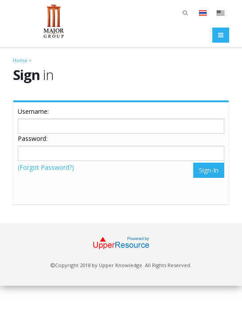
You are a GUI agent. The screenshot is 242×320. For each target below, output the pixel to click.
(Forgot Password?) (46, 167)
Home (20, 60)
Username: (33, 111)
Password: (32, 138)
